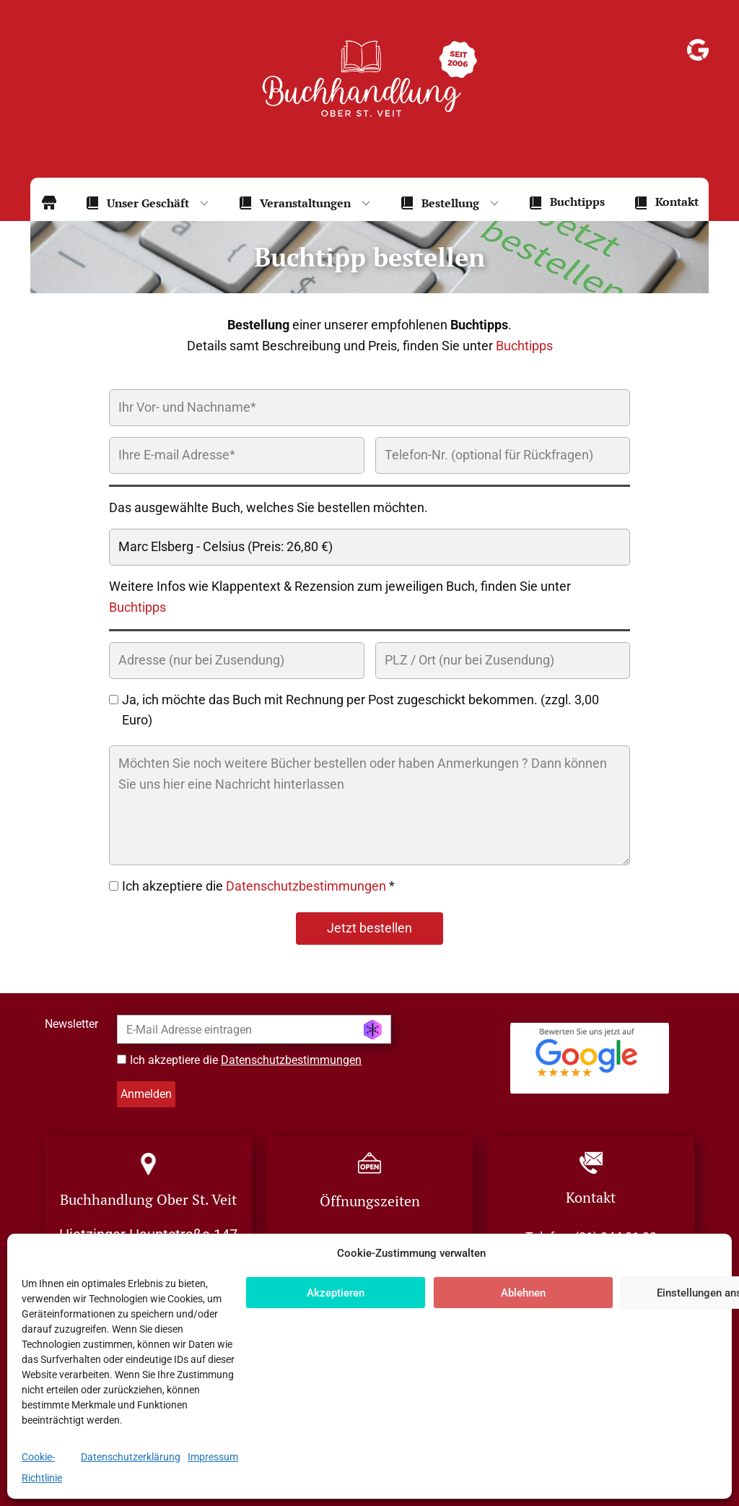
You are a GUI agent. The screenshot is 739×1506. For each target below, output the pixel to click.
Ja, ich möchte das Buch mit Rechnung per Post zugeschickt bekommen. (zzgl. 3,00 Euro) (360, 710)
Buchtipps (524, 345)
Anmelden (146, 1094)
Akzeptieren (335, 1292)
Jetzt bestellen (369, 927)
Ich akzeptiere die (246, 1060)
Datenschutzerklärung (130, 1457)
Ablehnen (523, 1292)
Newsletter (71, 1024)
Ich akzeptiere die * (258, 885)
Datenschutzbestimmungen (306, 885)
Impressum (213, 1457)
